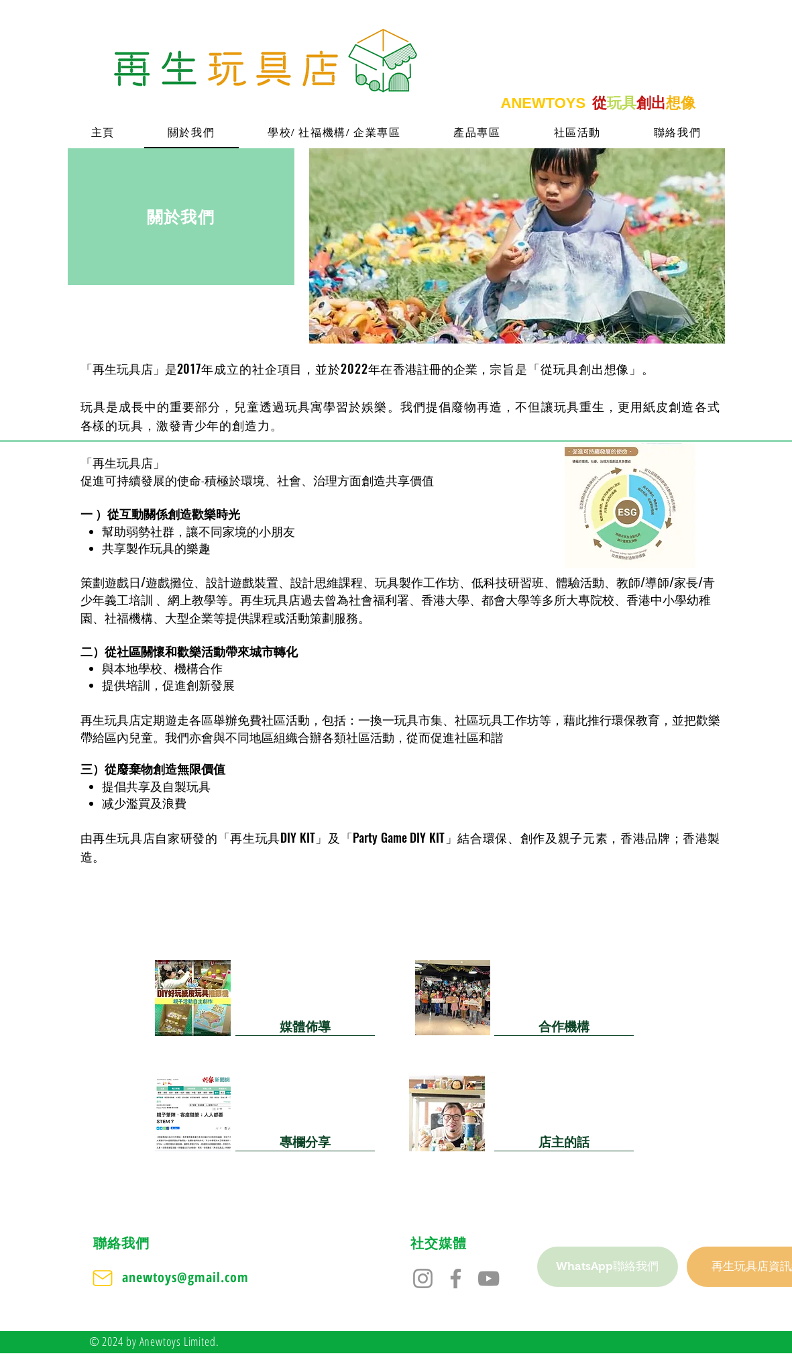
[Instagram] (423, 1278)
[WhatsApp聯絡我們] (607, 1267)
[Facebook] (456, 1278)
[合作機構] (564, 1026)
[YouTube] (488, 1278)
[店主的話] (564, 1141)
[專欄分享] (305, 1141)
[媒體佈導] (305, 1026)
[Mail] (102, 1278)
